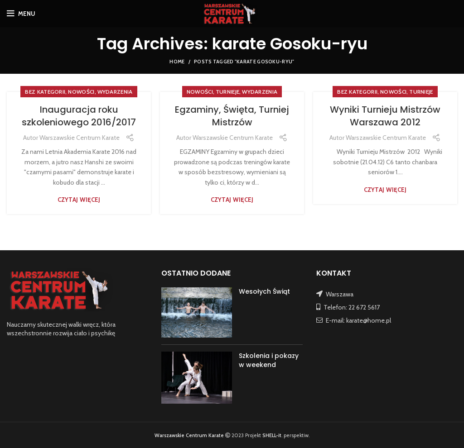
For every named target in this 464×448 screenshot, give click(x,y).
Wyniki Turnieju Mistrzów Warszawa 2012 (385, 116)
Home (176, 61)
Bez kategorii (45, 91)
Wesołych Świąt (264, 291)
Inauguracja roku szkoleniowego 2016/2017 (79, 116)
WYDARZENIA (115, 91)
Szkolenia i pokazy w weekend (269, 360)
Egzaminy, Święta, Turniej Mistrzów (232, 116)
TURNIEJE (227, 91)
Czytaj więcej (79, 200)
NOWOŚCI (81, 91)
